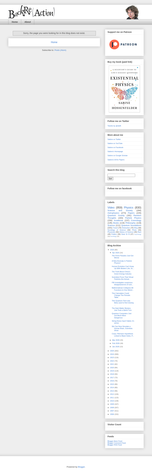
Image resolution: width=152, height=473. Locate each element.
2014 (112, 387)
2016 (112, 381)
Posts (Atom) (60, 50)
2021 (112, 364)
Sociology (113, 236)
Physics (128, 207)
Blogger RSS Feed (115, 445)
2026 (112, 250)
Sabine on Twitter (114, 139)
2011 (112, 398)
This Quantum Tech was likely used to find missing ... (123, 303)
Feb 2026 (116, 343)
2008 (112, 407)
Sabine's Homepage (115, 151)
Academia (118, 220)
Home (15, 22)
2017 (112, 377)
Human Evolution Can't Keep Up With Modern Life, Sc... (123, 267)
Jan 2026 (116, 347)
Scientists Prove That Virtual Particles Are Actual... (122, 278)
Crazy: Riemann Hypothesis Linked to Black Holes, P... (123, 335)
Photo (134, 230)
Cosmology (136, 220)
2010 (112, 401)
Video (111, 207)
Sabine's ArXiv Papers (116, 160)
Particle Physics (133, 218)
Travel (115, 228)
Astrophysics (113, 213)
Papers (131, 213)
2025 (112, 351)
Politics (114, 234)
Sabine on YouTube (115, 143)
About (28, 22)
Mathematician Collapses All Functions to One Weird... (123, 289)
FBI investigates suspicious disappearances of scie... (122, 283)
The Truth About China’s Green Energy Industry (121, 273)
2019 (112, 371)
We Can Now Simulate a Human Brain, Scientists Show (122, 328)
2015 (112, 384)
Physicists (111, 232)
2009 (112, 404)
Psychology (137, 234)
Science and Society (120, 210)
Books (116, 223)
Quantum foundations (131, 225)
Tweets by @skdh (114, 126)
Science (111, 225)
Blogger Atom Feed (115, 441)
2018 (112, 374)
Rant (139, 232)
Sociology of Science (117, 230)
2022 (112, 361)
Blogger (81, 467)
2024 (112, 354)
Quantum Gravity (116, 215)
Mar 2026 (116, 340)
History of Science (126, 232)
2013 (112, 391)
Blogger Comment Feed (117, 443)
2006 (112, 414)
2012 (112, 394)
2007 (112, 411)
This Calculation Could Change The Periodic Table (121, 295)
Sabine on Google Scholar (117, 155)
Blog (136, 228)
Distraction (126, 228)
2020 (112, 368)
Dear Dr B (125, 234)
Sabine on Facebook (115, 147)
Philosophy (130, 223)
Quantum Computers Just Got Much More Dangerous (121, 315)
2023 (112, 357)
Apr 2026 (116, 253)
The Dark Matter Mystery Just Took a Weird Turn (122, 309)
